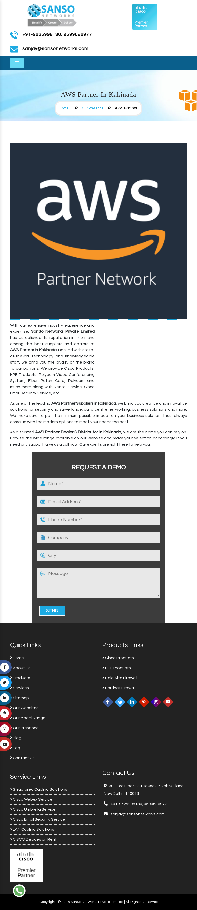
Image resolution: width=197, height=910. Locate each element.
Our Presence (92, 108)
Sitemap (19, 698)
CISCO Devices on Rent (33, 839)
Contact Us (22, 758)
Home (64, 108)
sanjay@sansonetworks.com (137, 814)
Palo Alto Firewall (119, 678)
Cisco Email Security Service (37, 819)
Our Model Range (27, 718)
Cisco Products (118, 658)
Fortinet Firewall (118, 688)
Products (20, 678)
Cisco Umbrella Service (33, 809)
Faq (15, 748)
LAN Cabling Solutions (32, 829)
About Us (20, 668)
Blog (15, 738)
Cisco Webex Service (31, 799)
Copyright (47, 902)
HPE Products (116, 668)
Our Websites (24, 708)
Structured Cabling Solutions (38, 789)
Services (19, 688)
